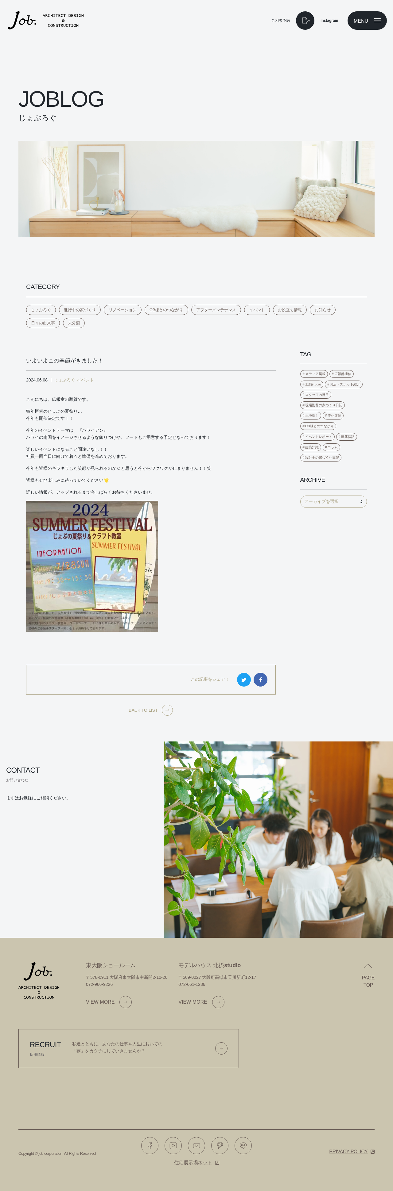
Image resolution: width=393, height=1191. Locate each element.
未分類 (74, 323)
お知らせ (323, 310)
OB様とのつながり (166, 310)
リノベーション (123, 310)
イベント (257, 310)
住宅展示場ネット (193, 1162)
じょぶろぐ (41, 310)
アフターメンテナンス (216, 310)
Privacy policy (348, 1151)
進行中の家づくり (80, 310)
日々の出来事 (43, 323)
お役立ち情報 (290, 310)
